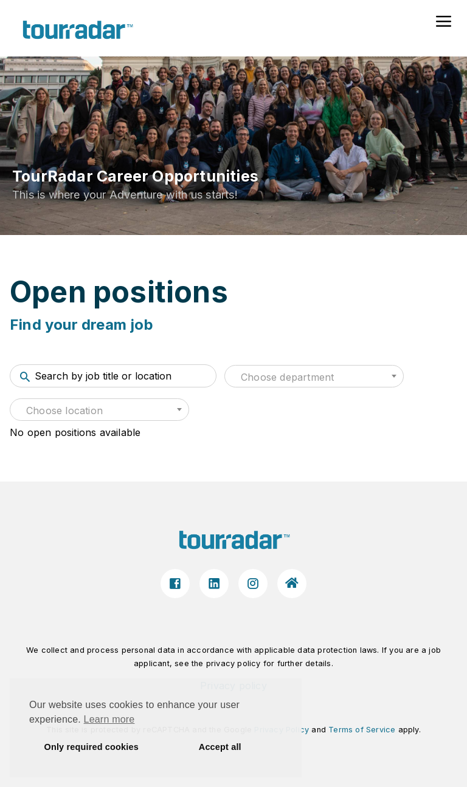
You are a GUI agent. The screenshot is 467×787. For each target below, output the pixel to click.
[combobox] (314, 376)
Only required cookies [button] (91, 747)
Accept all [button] (220, 747)
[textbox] (314, 377)
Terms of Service (361, 729)
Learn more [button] (109, 719)
